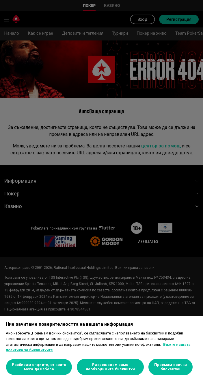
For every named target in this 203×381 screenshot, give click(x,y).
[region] (101, 348)
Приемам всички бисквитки (170, 366)
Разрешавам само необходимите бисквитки (110, 366)
